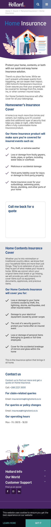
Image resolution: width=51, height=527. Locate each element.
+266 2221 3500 (18, 387)
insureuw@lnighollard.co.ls (25, 410)
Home (7, 11)
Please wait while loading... (25, 226)
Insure (15, 11)
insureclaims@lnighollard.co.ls (26, 399)
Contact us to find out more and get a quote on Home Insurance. (23, 381)
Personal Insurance (29, 11)
